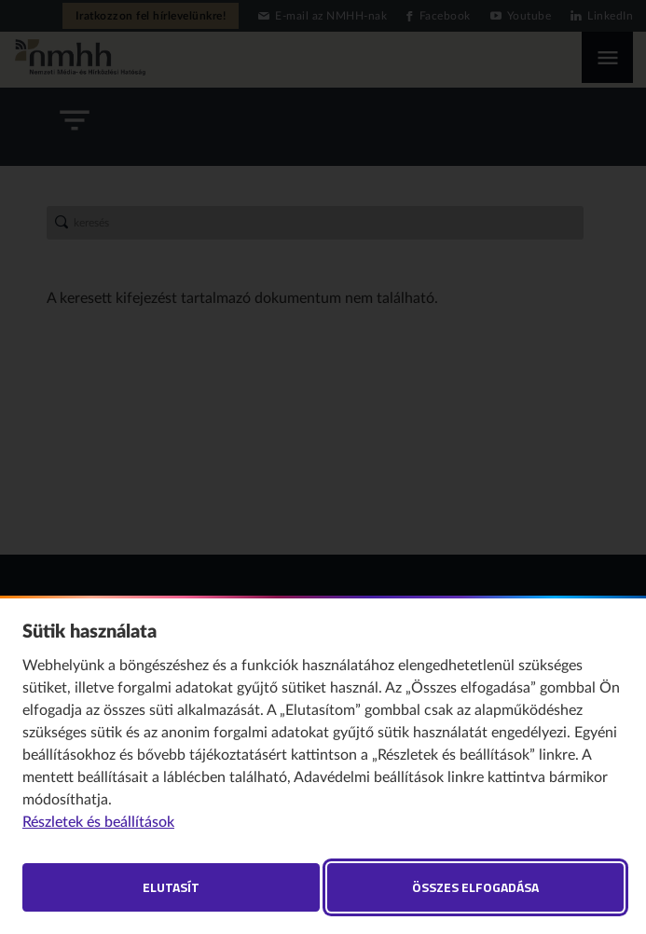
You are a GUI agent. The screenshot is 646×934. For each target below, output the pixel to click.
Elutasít (171, 887)
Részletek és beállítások (98, 822)
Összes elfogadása (475, 887)
